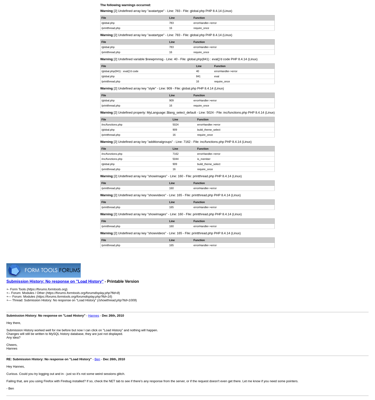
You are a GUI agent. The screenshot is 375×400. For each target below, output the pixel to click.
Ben (97, 359)
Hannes (93, 315)
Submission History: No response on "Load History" (54, 281)
